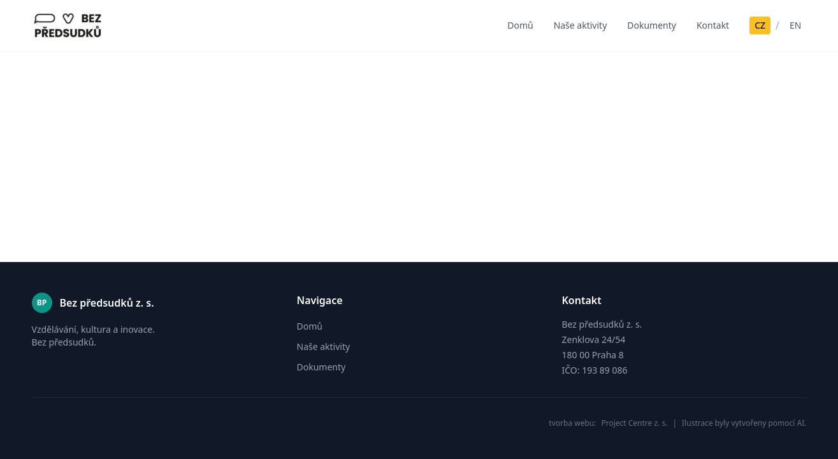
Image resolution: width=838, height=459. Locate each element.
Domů (520, 25)
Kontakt (713, 25)
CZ (760, 25)
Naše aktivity (580, 25)
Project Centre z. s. (634, 423)
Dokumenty (651, 25)
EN (795, 25)
